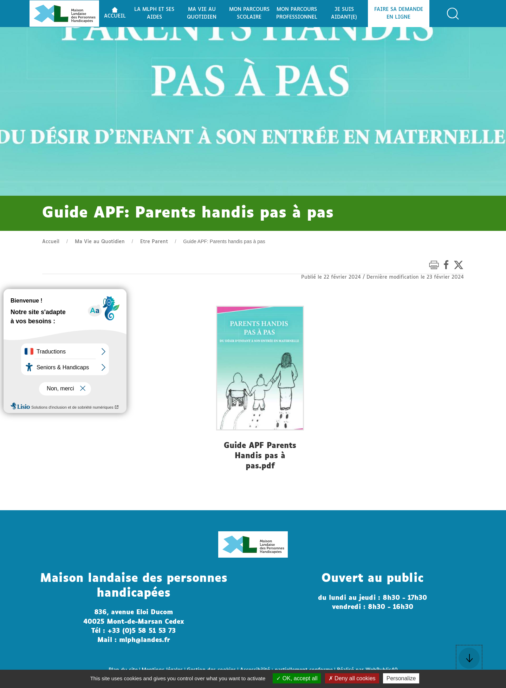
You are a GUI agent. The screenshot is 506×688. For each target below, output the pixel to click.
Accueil (50, 241)
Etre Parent (154, 241)
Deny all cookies (352, 678)
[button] (453, 14)
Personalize (401, 678)
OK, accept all (296, 678)
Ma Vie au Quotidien (100, 241)
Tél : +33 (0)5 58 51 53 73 (133, 631)
